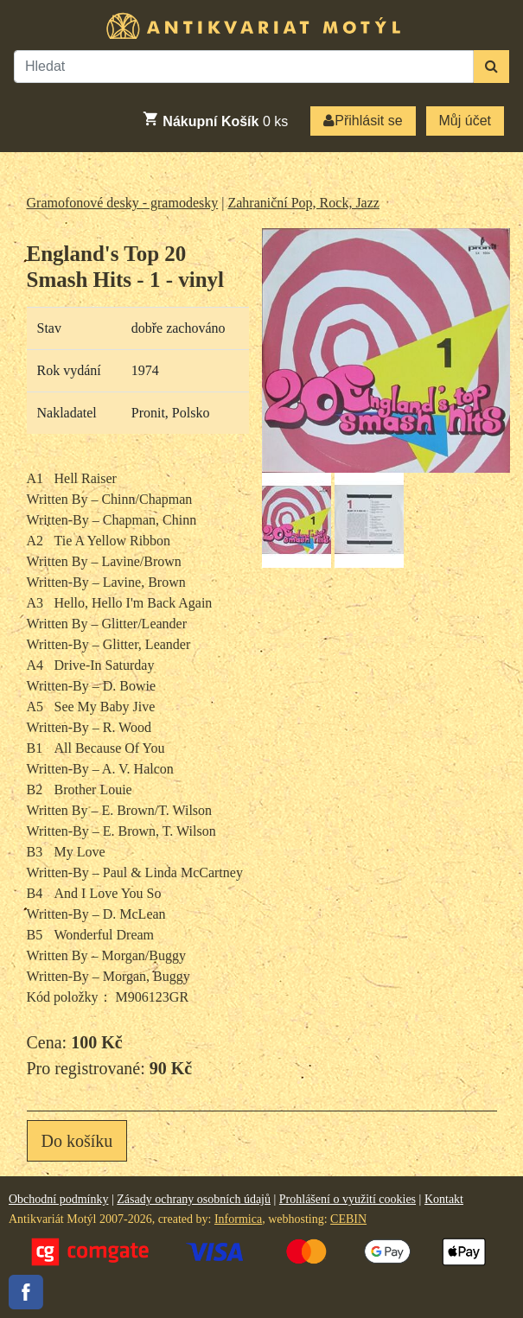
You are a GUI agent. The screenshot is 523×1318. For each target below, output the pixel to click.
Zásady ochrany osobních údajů (194, 1199)
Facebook (26, 1292)
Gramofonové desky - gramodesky (123, 202)
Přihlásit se (362, 120)
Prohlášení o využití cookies (347, 1199)
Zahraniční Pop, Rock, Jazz (303, 202)
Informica (238, 1219)
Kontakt (443, 1199)
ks (215, 119)
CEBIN (348, 1219)
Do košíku (77, 1140)
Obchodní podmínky (59, 1199)
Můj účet (465, 120)
